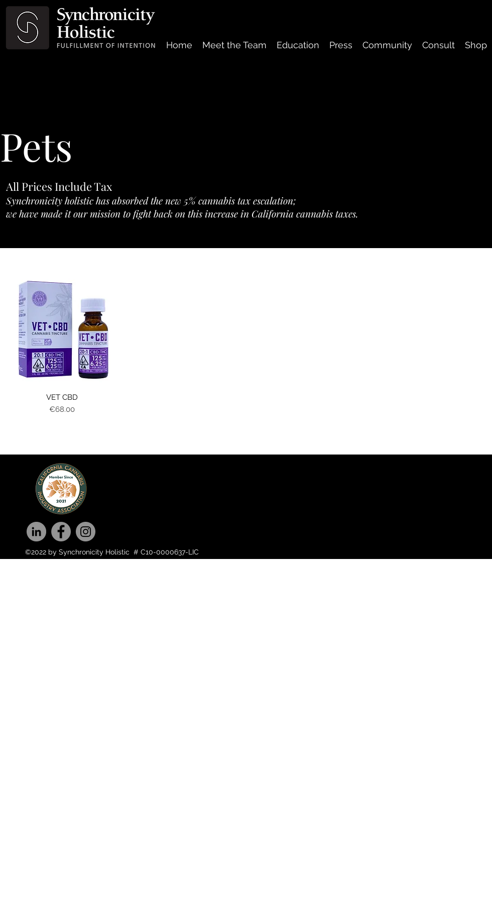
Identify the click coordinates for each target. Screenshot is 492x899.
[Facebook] (61, 531)
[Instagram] (85, 531)
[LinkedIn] (36, 531)
